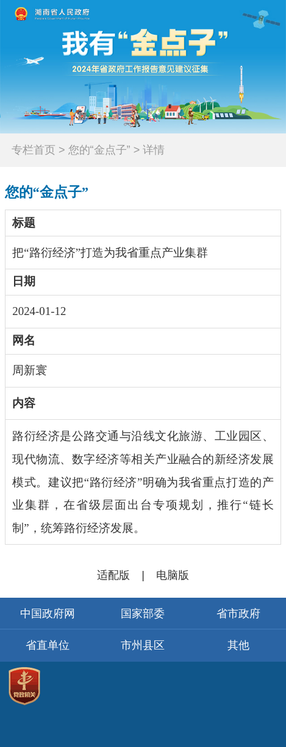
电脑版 (172, 575)
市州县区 (143, 645)
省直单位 (48, 645)
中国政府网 (47, 613)
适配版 (113, 575)
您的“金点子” (47, 192)
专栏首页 (33, 150)
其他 (238, 645)
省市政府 (238, 613)
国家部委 (143, 613)
